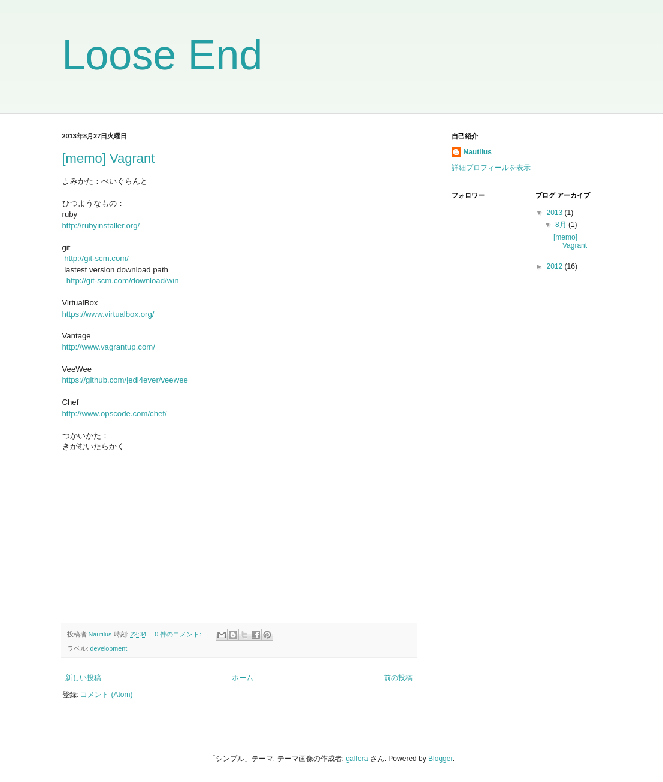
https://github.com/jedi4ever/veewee (125, 379)
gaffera (357, 758)
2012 (556, 266)
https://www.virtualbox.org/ (108, 314)
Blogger (440, 758)
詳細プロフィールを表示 (491, 167)
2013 (556, 212)
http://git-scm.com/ (96, 258)
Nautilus (478, 152)
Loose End (162, 55)
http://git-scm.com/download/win (122, 280)
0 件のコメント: (179, 634)
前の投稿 (398, 678)
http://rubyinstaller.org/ (101, 225)
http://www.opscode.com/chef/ (114, 413)
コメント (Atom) (106, 694)
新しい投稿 (83, 678)
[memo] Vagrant (108, 158)
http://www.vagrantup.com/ (108, 346)
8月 (561, 224)
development (109, 648)
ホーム (242, 678)
